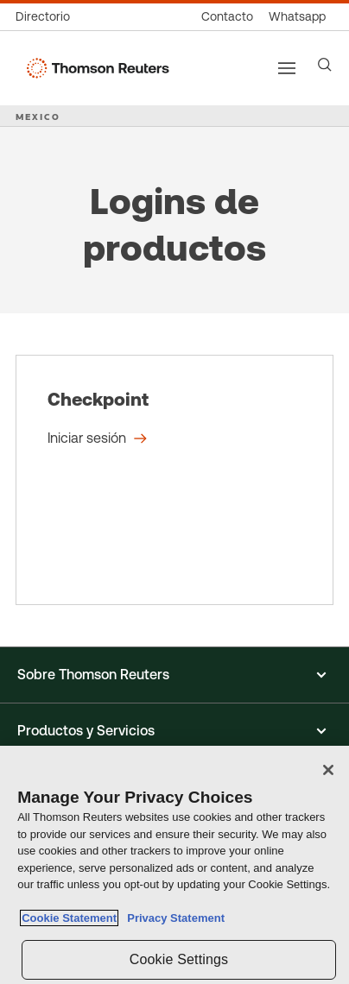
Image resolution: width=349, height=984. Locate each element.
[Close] (328, 770)
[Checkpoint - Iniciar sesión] (174, 480)
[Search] (325, 65)
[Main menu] (287, 68)
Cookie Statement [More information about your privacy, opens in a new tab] (69, 917)
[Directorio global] (47, 16)
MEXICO (38, 116)
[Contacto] (227, 16)
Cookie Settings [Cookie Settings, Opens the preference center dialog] (179, 959)
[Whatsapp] (297, 16)
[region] (174, 865)
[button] (174, 675)
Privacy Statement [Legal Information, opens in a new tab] (173, 917)
